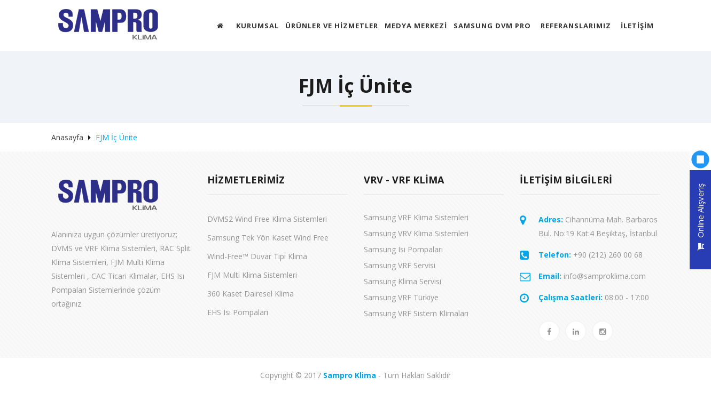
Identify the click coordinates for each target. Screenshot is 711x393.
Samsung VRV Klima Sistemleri (416, 233)
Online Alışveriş (700, 217)
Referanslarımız (576, 25)
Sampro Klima (349, 375)
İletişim (637, 25)
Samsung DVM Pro (492, 25)
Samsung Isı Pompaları (403, 249)
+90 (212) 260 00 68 (590, 255)
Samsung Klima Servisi (402, 281)
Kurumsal (257, 25)
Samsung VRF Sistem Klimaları (416, 313)
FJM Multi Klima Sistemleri (252, 275)
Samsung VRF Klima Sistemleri (416, 217)
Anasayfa (67, 137)
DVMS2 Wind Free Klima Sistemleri (267, 219)
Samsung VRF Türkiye (401, 297)
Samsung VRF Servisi (399, 265)
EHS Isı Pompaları (237, 312)
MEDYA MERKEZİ (416, 25)
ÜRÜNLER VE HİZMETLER (331, 25)
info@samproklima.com (592, 276)
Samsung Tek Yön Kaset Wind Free (268, 237)
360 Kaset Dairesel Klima (250, 293)
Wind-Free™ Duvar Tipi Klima (257, 256)
